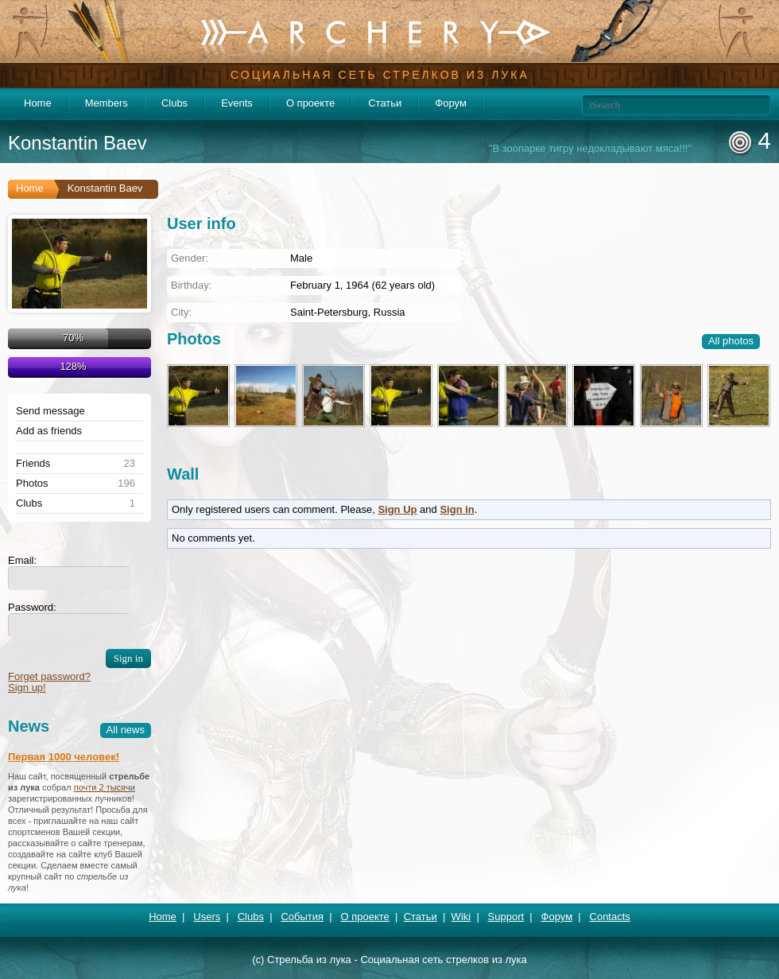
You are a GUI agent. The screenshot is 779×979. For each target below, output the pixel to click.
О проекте (310, 103)
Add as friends (49, 431)
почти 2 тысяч (102, 787)
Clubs (174, 103)
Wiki (461, 917)
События (302, 917)
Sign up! (27, 687)
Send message (50, 411)
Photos (32, 483)
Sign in (457, 509)
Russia (389, 312)
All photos (731, 341)
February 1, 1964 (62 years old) (362, 285)
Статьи (384, 103)
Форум (451, 103)
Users (206, 917)
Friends (33, 463)
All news (126, 730)
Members (106, 103)
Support (506, 917)
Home (38, 103)
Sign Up (397, 509)
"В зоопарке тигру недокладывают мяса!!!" (590, 148)
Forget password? (49, 676)
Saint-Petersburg (329, 312)
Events (237, 103)
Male (301, 258)
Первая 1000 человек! (63, 757)
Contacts (610, 917)
